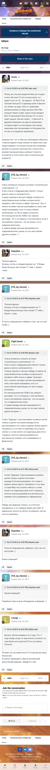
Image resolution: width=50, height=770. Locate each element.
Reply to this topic (25, 59)
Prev (8, 68)
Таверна (16, 50)
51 (22, 251)
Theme (39, 754)
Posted (20, 80)
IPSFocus (19, 754)
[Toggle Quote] (5, 88)
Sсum (14, 77)
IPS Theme (10, 754)
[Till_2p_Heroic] (19, 174)
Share (11, 721)
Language (29, 754)
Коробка (15, 251)
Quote (9, 166)
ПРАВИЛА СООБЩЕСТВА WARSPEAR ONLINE (25, 32)
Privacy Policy (14, 757)
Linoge (6, 48)
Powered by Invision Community (25, 759)
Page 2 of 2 (25, 68)
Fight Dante (17, 341)
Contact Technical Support (31, 757)
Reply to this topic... (14, 707)
